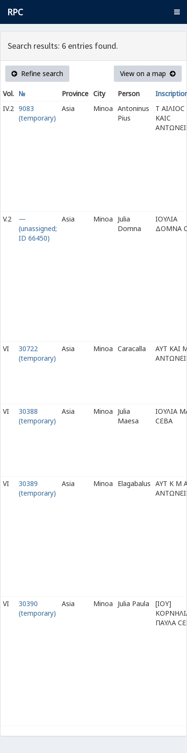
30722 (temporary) (37, 353)
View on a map (148, 73)
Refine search (37, 73)
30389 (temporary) (37, 488)
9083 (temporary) (37, 113)
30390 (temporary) (37, 608)
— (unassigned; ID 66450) (38, 228)
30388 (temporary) (37, 416)
